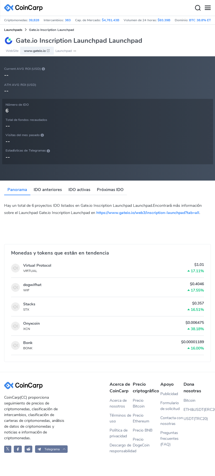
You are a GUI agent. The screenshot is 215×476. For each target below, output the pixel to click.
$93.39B (164, 20)
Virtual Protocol (37, 265)
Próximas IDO (110, 189)
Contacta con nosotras (171, 420)
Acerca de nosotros (118, 403)
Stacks (29, 304)
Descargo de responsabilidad (121, 448)
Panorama (17, 189)
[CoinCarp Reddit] (29, 449)
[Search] (197, 8)
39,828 (34, 20)
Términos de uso (120, 418)
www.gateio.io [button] (37, 51)
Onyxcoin (31, 323)
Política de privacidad (119, 433)
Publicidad (169, 393)
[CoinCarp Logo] (25, 7)
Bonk (28, 342)
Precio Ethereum (141, 418)
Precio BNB (142, 430)
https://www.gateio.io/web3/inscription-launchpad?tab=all (147, 212)
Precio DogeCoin (141, 442)
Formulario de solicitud (170, 405)
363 (68, 20)
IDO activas (79, 189)
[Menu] (207, 8)
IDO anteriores (48, 189)
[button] (51, 449)
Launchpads (13, 30)
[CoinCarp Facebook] (18, 449)
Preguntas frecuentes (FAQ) (169, 438)
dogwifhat (32, 284)
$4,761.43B (110, 20)
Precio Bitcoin (139, 403)
